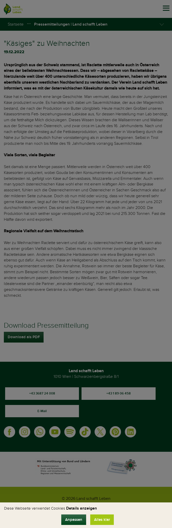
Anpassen (73, 519)
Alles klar (102, 519)
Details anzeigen (81, 508)
